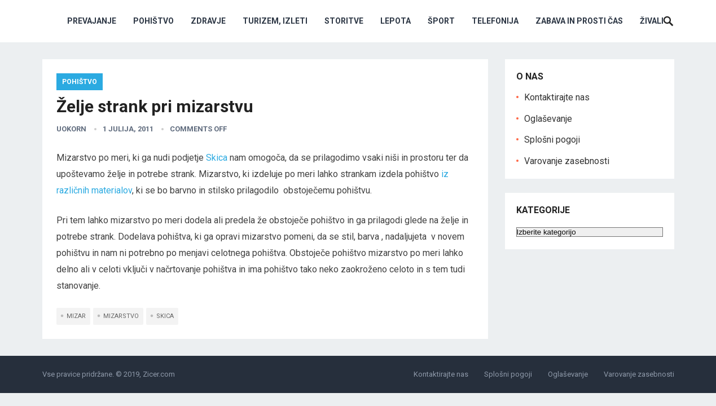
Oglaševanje (548, 118)
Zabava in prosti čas (579, 20)
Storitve (343, 20)
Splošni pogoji (552, 139)
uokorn (71, 129)
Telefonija (495, 20)
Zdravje (208, 20)
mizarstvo (121, 316)
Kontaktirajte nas (557, 97)
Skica (216, 157)
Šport (441, 20)
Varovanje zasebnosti (566, 161)
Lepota (395, 20)
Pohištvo (153, 20)
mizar (76, 316)
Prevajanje (91, 20)
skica (165, 316)
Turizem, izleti (275, 20)
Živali (652, 20)
